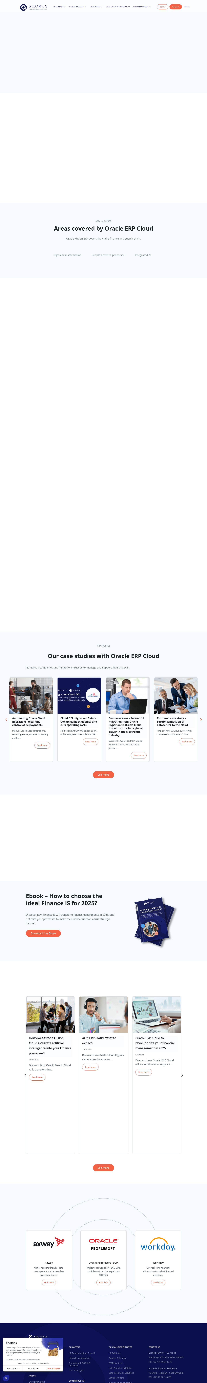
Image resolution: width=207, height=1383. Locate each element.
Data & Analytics (76, 1303)
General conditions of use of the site (84, 1370)
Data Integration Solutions (121, 1305)
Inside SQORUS (36, 1324)
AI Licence (141, 1370)
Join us (162, 8)
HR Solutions (115, 1285)
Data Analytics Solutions (120, 1300)
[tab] (68, 257)
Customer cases (76, 1324)
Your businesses (78, 8)
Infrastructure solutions (120, 1315)
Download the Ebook (43, 936)
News (71, 1319)
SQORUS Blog (83, 1319)
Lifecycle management (79, 1290)
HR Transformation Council (82, 1285)
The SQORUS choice (38, 1298)
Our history (34, 1285)
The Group (59, 8)
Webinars (73, 1329)
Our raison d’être (37, 1294)
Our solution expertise (118, 8)
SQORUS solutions (117, 1320)
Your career (34, 1329)
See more (103, 777)
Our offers (96, 8)
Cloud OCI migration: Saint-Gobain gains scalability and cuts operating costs (78, 724)
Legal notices (127, 1370)
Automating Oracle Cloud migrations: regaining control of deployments (28, 724)
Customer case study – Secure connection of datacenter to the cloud (172, 724)
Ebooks (90, 1324)
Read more (42, 748)
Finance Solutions (117, 1290)
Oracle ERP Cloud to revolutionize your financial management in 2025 (155, 1046)
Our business (35, 1290)
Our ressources (142, 8)
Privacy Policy (111, 1370)
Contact (176, 8)
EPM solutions (115, 1295)
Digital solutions (116, 1310)
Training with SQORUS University (79, 1296)
